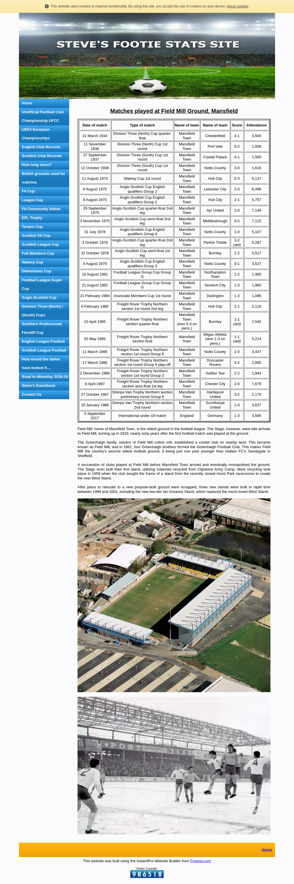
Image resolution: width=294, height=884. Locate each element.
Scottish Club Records (42, 156)
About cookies (237, 6)
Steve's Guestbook (38, 385)
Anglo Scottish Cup (39, 297)
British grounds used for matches (43, 177)
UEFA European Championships (36, 133)
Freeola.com (200, 861)
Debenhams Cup (36, 271)
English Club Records (41, 147)
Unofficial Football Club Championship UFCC (43, 116)
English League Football (43, 341)
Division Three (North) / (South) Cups (42, 310)
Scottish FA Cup (36, 235)
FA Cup (28, 191)
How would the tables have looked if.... (41, 363)
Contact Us (32, 394)
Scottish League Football (44, 350)
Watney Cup (32, 262)
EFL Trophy (32, 218)
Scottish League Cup (40, 244)
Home (27, 103)
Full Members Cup (38, 253)
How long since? (36, 165)
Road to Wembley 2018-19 (45, 376)
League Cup (32, 200)
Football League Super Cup (42, 284)
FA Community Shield (41, 209)
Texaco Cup (32, 227)
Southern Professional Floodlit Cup (42, 328)
